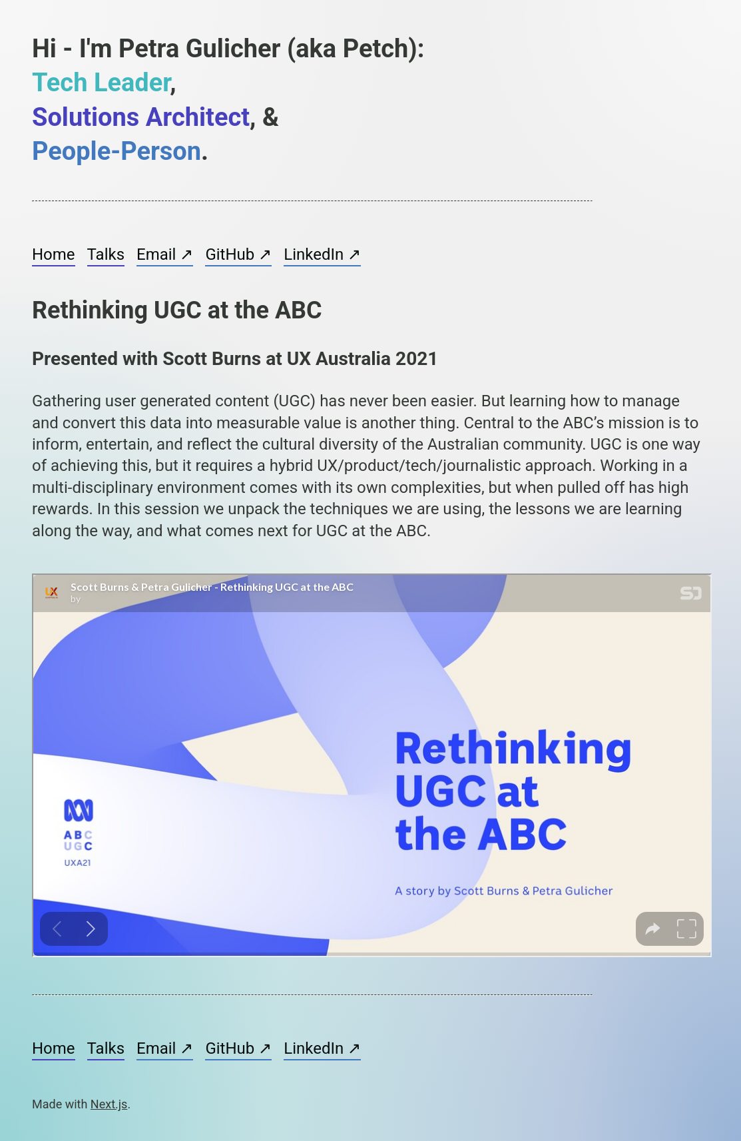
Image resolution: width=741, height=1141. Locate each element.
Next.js (109, 1104)
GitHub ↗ (238, 254)
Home (53, 254)
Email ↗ (164, 254)
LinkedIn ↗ (322, 254)
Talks (105, 254)
